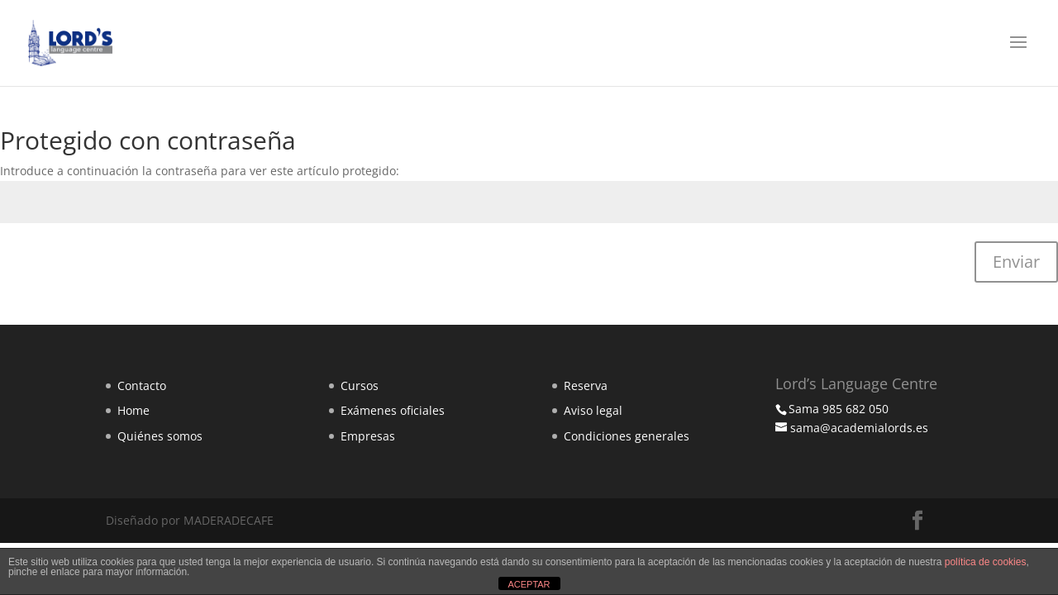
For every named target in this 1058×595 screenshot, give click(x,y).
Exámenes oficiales (393, 410)
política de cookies (986, 562)
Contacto (141, 385)
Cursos (360, 385)
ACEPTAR (529, 584)
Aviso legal (593, 410)
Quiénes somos (160, 436)
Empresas (368, 436)
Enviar (1016, 261)
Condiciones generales (626, 436)
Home (133, 410)
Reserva (586, 385)
